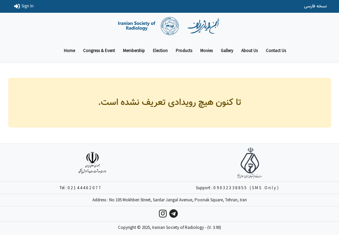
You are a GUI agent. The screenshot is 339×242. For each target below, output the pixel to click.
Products (184, 50)
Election (160, 50)
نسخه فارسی (315, 6)
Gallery (227, 50)
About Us (249, 50)
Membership (134, 50)
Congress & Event (99, 50)
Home (69, 50)
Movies (206, 50)
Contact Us (276, 50)
